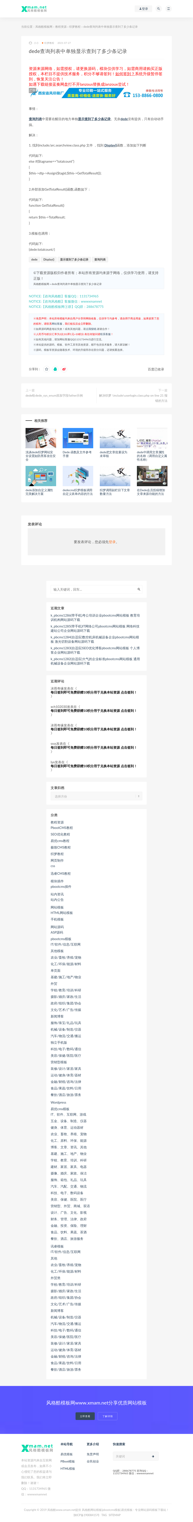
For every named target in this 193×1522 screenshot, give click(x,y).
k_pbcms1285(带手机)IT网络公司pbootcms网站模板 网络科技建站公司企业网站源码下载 (95, 628)
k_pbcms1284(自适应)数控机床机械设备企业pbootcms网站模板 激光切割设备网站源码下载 (95, 639)
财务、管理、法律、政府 (69, 1219)
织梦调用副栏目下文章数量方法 (115, 492)
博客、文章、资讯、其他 (69, 1147)
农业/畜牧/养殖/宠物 (66, 957)
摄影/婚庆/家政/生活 (66, 997)
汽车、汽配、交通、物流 (69, 1186)
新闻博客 (57, 1016)
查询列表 (35, 119)
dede (124, 119)
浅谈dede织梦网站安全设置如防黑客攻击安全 (41, 455)
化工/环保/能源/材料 (66, 964)
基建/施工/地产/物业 (66, 977)
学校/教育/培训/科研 (66, 990)
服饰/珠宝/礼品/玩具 (66, 1023)
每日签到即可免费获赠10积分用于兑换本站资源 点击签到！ (94, 692)
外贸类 (55, 1278)
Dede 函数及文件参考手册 (77, 454)
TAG (104, 1515)
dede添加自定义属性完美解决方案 (39, 492)
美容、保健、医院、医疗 (69, 1199)
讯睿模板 (57, 1246)
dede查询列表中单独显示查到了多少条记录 (77, 284)
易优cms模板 (60, 1109)
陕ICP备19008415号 (87, 1515)
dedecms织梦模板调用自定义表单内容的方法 (78, 492)
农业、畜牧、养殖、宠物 (69, 1134)
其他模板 (57, 951)
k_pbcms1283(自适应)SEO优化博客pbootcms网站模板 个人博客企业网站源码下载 (95, 650)
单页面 (55, 970)
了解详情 (107, 1416)
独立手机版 (59, 1042)
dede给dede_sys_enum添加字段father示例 (54, 395)
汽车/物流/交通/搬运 (66, 1036)
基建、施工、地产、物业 (69, 1154)
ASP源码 (57, 932)
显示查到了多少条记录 (94, 119)
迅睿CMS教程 (61, 873)
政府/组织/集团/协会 (66, 1003)
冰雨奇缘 (57, 688)
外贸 (54, 983)
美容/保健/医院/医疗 (66, 1055)
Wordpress (58, 1102)
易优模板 (66, 1454)
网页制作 (57, 860)
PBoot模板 (67, 1461)
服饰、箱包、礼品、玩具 (69, 1180)
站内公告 (57, 900)
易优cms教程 (60, 841)
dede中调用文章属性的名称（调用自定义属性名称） (152, 455)
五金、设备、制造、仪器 (69, 1121)
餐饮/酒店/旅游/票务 (66, 1095)
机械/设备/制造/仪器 (66, 1029)
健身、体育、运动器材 (67, 1127)
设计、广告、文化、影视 (69, 1212)
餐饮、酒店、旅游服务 (67, 1239)
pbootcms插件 (61, 886)
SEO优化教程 (60, 834)
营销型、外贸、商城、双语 (70, 1206)
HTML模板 (67, 1468)
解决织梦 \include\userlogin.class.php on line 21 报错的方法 (133, 398)
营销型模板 (59, 1062)
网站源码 (57, 927)
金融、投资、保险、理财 (69, 1225)
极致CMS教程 (61, 847)
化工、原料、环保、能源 (69, 1140)
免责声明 (93, 1454)
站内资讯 (57, 894)
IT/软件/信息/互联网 (66, 944)
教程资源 (61, 26)
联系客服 (105, 334)
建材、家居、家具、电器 (69, 1167)
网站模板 (57, 907)
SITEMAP (115, 1515)
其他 (54, 1258)
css (53, 866)
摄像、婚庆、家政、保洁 (69, 1173)
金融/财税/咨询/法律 (66, 1082)
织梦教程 (75, 26)
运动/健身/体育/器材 (66, 1075)
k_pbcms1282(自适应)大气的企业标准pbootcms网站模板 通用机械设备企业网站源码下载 (95, 661)
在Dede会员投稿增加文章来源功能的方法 (151, 492)
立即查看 (85, 1416)
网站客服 (57, 323)
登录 (112, 542)
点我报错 (91, 329)
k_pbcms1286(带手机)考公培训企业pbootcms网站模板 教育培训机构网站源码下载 (95, 617)
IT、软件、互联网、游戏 (68, 1114)
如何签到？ (125, 73)
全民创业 (93, 1461)
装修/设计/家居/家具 (66, 1068)
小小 (34, 43)
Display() (110, 145)
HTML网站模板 (62, 913)
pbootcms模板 (61, 939)
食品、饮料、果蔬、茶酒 (69, 1232)
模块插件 (57, 881)
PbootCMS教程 (62, 828)
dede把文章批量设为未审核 (113, 454)
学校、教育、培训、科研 (69, 1160)
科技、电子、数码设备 (67, 1193)
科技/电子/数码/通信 (66, 1049)
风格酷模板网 (43, 26)
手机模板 (57, 919)
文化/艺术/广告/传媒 (66, 1010)
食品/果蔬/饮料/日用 (66, 1088)
